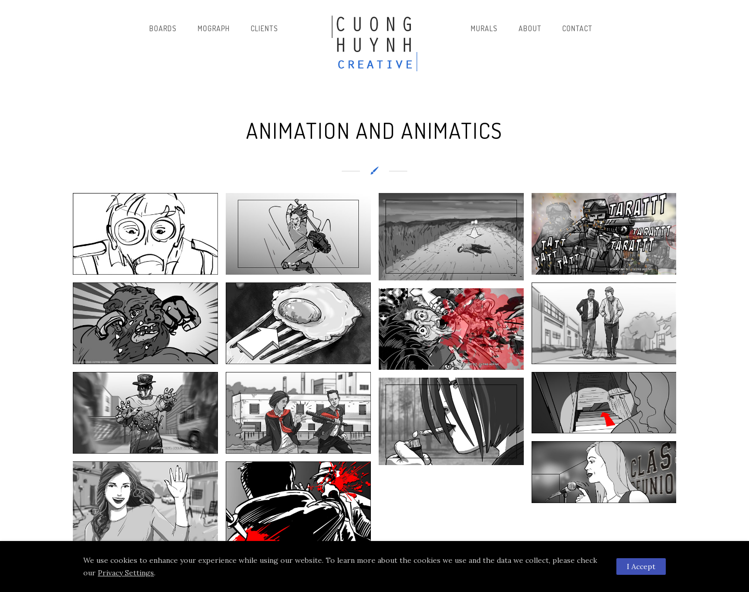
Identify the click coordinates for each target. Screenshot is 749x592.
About (530, 28)
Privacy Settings (126, 572)
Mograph (214, 28)
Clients (264, 28)
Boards (163, 28)
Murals (484, 28)
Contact (577, 28)
